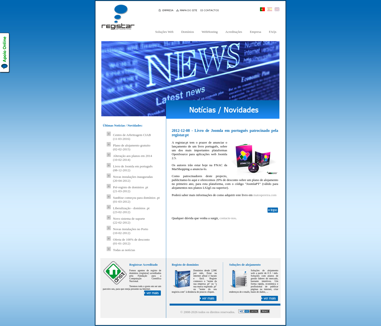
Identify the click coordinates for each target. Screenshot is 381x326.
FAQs (272, 32)
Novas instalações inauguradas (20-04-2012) (133, 178)
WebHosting (210, 32)
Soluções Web (164, 32)
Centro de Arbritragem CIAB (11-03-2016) (132, 137)
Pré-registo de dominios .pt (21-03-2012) (130, 189)
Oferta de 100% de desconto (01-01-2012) (131, 241)
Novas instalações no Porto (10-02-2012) (130, 231)
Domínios (187, 32)
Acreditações (234, 32)
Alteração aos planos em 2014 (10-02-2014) (132, 158)
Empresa (255, 32)
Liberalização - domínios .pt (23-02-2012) (131, 210)
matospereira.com (265, 195)
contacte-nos (227, 218)
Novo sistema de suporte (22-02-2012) (129, 220)
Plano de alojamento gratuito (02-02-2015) (131, 147)
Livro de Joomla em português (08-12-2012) (133, 168)
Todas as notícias (124, 250)
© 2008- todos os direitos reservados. (207, 312)
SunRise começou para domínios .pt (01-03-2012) (136, 199)
